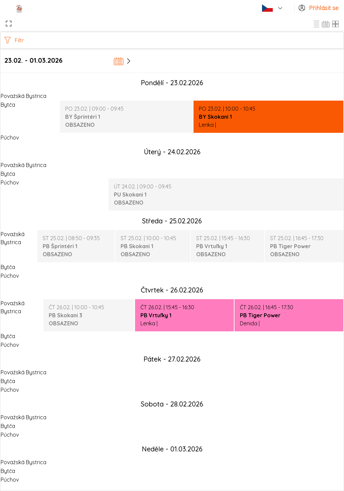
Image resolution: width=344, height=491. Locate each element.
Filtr (14, 40)
